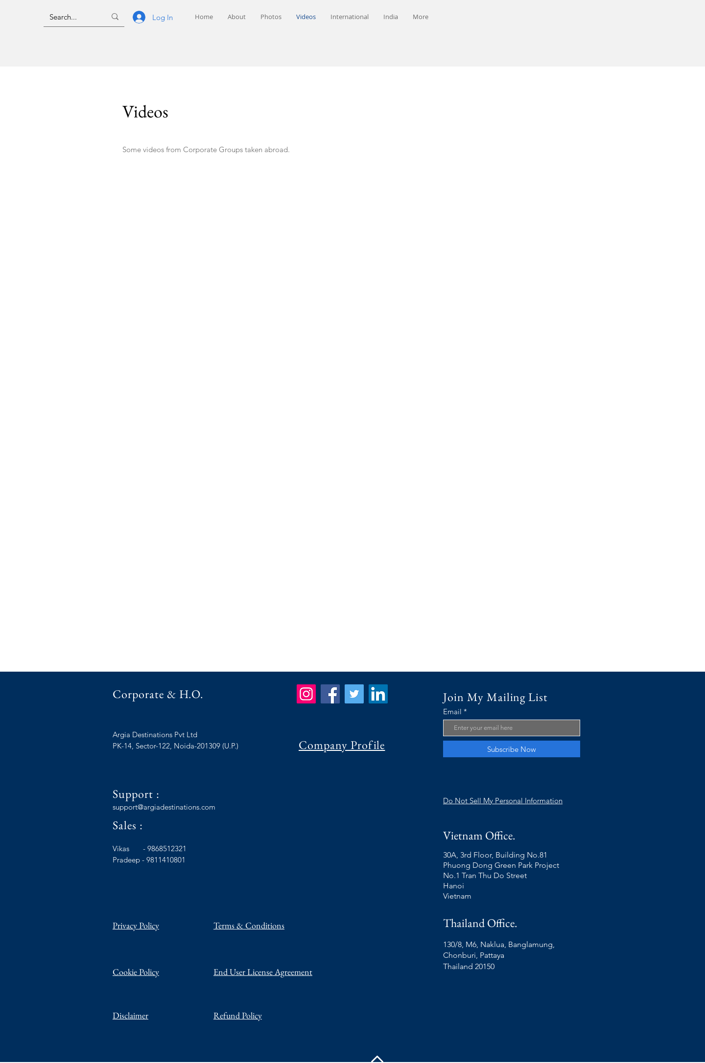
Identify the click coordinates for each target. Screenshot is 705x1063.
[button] (349, 16)
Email (452, 711)
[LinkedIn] (378, 693)
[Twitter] (354, 693)
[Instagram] (306, 693)
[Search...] (70, 16)
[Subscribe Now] (511, 749)
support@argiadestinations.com (164, 807)
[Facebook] (330, 693)
